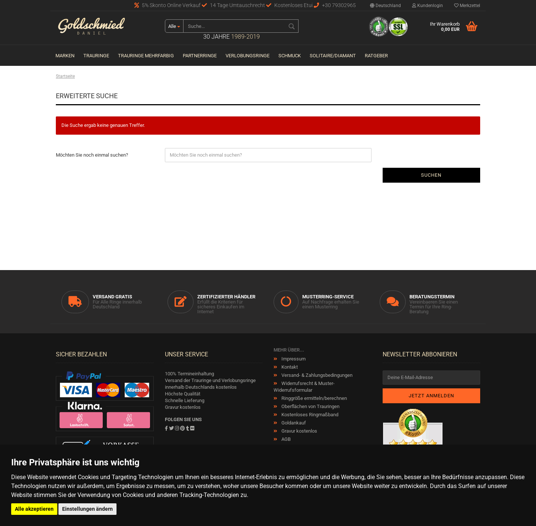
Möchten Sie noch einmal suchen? (92, 155)
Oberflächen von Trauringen (309, 406)
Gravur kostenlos (298, 431)
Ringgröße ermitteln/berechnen (313, 398)
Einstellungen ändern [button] (87, 509)
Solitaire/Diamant (333, 55)
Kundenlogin (427, 5)
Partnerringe (200, 55)
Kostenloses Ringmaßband (309, 414)
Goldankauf (293, 423)
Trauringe (96, 55)
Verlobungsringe (247, 55)
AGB (285, 439)
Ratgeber (376, 55)
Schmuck (289, 55)
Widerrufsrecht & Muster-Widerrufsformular (304, 387)
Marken (64, 55)
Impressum (293, 359)
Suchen (431, 175)
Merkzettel (467, 5)
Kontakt (289, 367)
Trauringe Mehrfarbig (146, 55)
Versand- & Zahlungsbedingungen (316, 375)
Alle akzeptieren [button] (34, 509)
